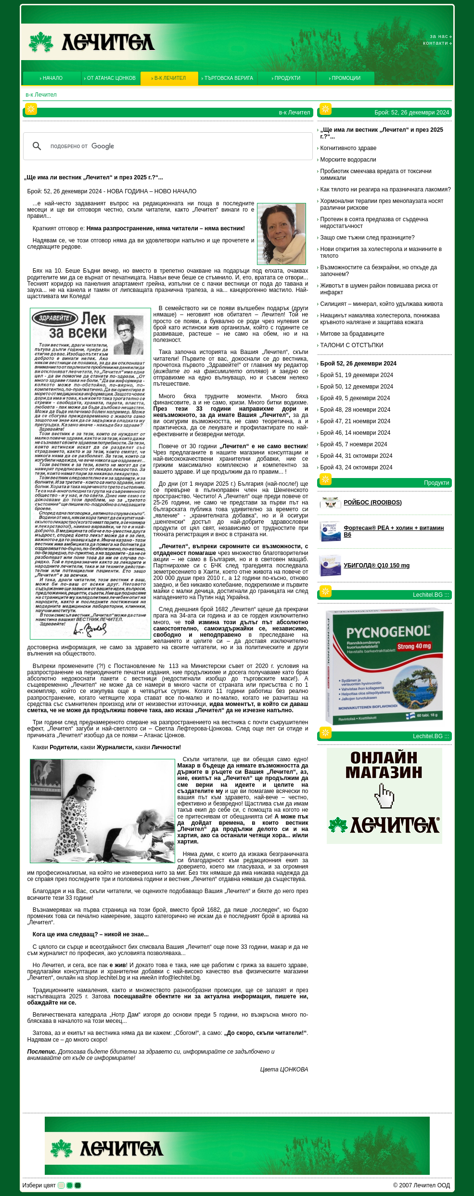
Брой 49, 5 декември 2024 (355, 398)
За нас (439, 36)
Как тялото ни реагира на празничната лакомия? (385, 189)
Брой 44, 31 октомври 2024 (356, 456)
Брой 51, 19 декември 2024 (357, 375)
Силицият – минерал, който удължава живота (381, 304)
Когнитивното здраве (348, 148)
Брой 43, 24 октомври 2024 (356, 467)
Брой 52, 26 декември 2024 (358, 363)
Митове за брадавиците (352, 333)
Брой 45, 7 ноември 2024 (353, 444)
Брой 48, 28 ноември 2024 (355, 409)
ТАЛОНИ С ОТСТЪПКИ (352, 345)
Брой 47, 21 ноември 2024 (355, 421)
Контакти (435, 43)
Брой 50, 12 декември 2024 (357, 386)
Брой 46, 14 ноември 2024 (355, 432)
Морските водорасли (348, 159)
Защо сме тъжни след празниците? (367, 237)
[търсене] (166, 146)
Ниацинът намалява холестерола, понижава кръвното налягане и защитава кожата (380, 319)
